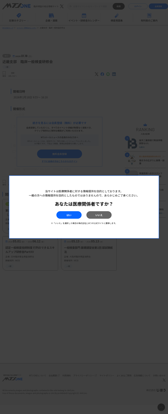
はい (64, 215)
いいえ (103, 215)
